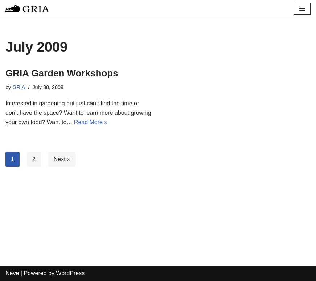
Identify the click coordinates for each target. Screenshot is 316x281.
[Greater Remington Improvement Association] (27, 8)
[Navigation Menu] (302, 9)
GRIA (18, 87)
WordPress (70, 273)
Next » (62, 159)
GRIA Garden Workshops (61, 73)
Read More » (91, 122)
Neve (12, 273)
